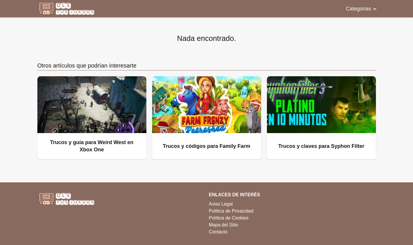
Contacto (218, 231)
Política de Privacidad (231, 210)
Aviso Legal (221, 204)
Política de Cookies (229, 217)
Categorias (358, 9)
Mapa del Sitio (223, 224)
